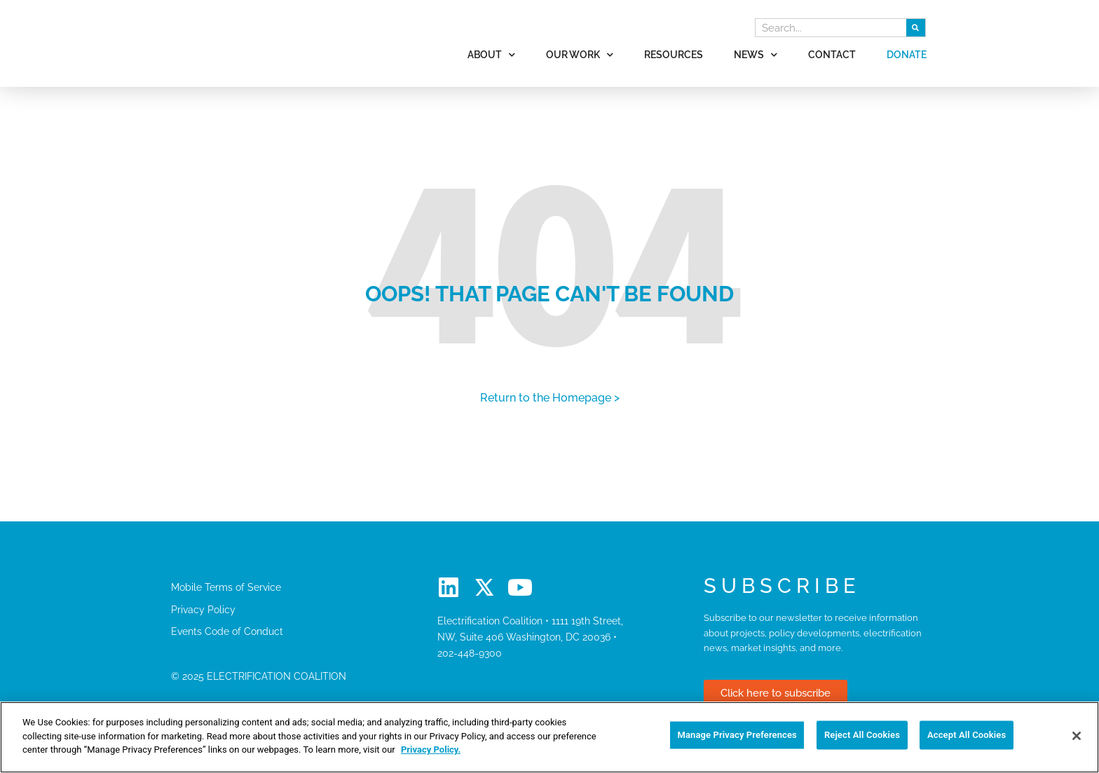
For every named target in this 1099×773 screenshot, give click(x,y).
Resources (673, 54)
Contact (832, 54)
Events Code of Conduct (227, 631)
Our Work (579, 54)
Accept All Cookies (966, 736)
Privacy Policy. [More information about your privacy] (430, 749)
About (491, 54)
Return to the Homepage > (550, 397)
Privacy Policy (203, 609)
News (755, 54)
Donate (907, 54)
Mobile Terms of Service (226, 587)
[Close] (1076, 735)
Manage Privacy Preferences (737, 736)
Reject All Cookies (862, 736)
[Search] (915, 27)
